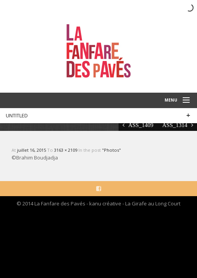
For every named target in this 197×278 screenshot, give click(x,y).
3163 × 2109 (66, 150)
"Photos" (111, 150)
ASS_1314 (174, 125)
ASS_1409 (140, 125)
